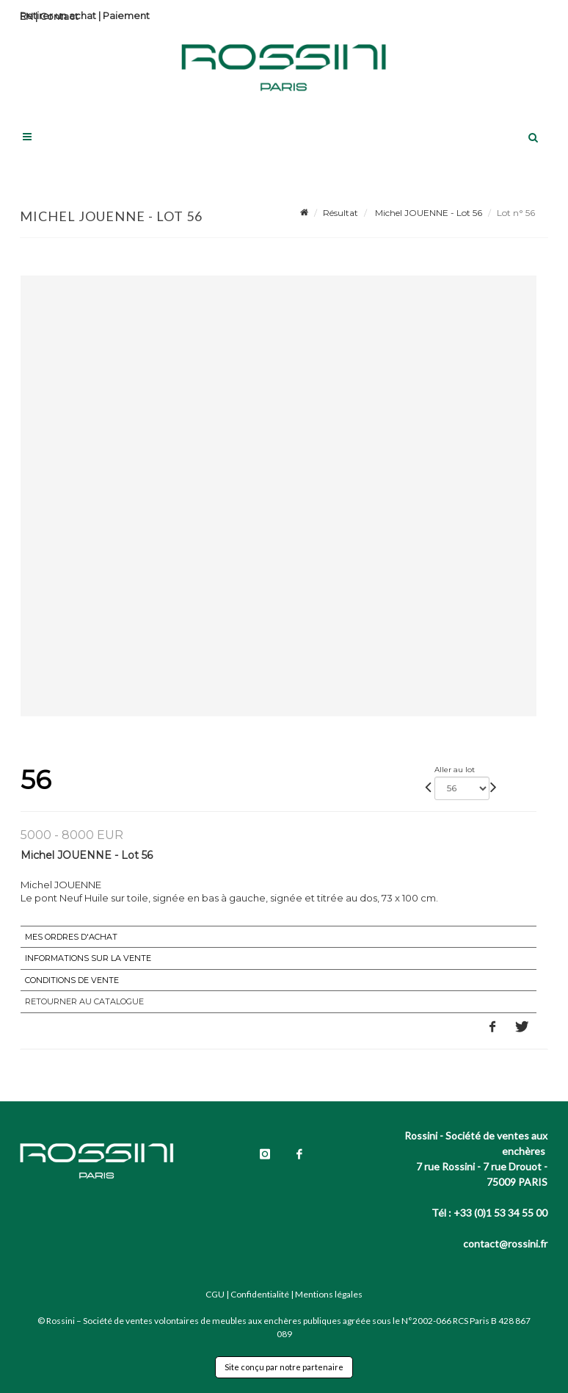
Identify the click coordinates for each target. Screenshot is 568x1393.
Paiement (126, 15)
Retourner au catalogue (84, 1001)
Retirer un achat (58, 15)
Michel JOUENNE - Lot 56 (427, 212)
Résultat (340, 212)
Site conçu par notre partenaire (284, 1367)
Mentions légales (329, 1294)
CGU (215, 1294)
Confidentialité (259, 1294)
